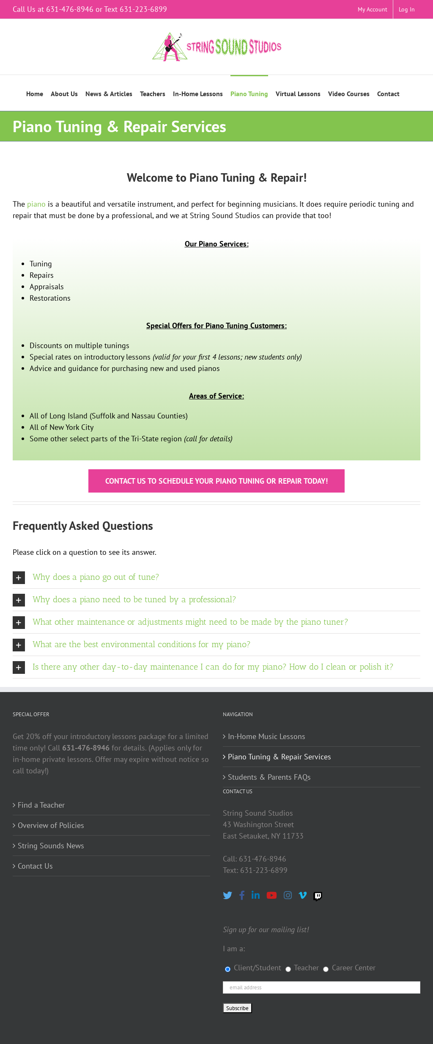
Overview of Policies (51, 825)
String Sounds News (51, 845)
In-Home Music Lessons (266, 736)
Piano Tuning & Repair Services (279, 757)
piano (36, 204)
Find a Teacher (41, 805)
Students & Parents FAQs (269, 777)
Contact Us (35, 866)
